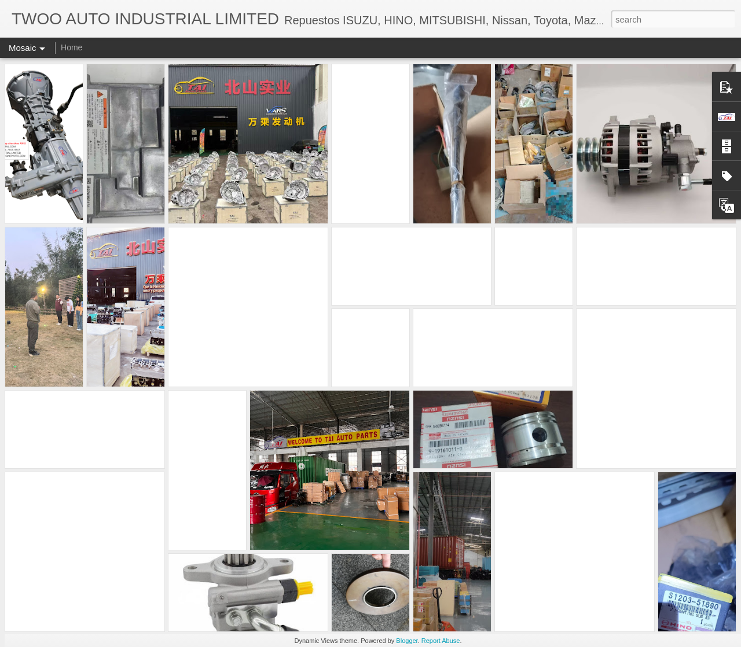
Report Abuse (440, 640)
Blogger (406, 640)
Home (71, 47)
